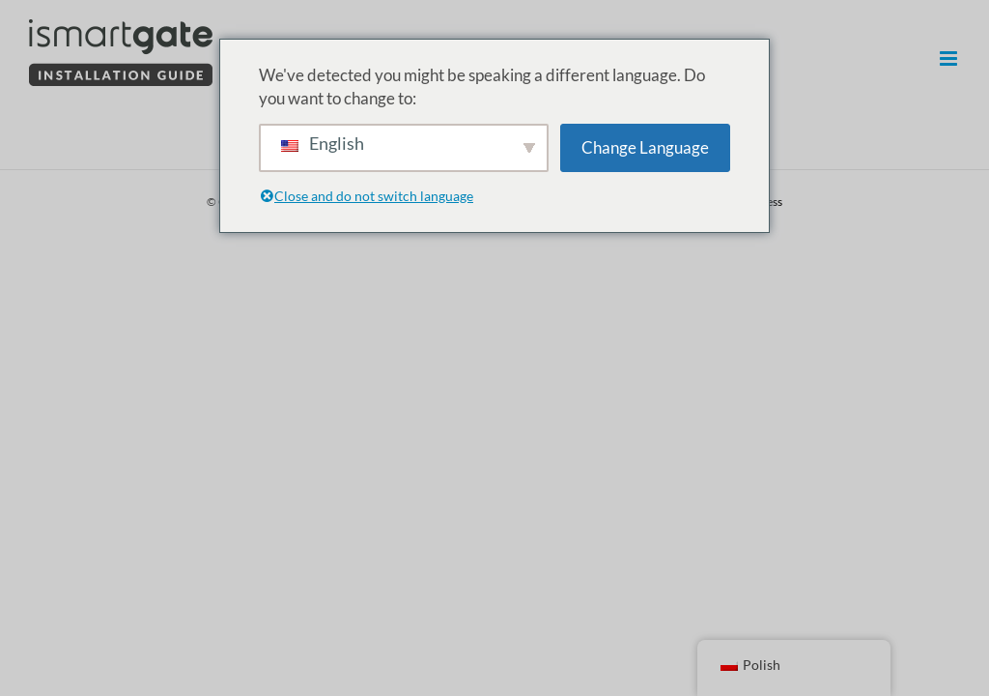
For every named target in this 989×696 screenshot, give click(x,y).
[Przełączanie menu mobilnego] (950, 58)
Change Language (645, 147)
